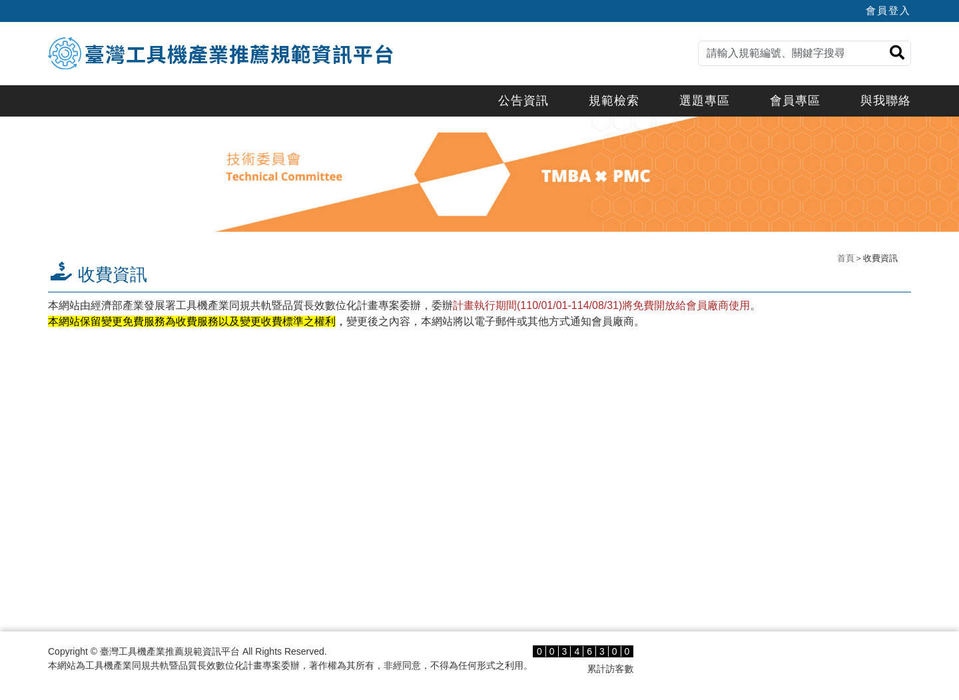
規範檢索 (614, 100)
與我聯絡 (885, 100)
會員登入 (888, 10)
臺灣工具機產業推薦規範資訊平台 (239, 53)
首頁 (845, 258)
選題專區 (704, 100)
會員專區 (795, 100)
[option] (479, 174)
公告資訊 (523, 100)
